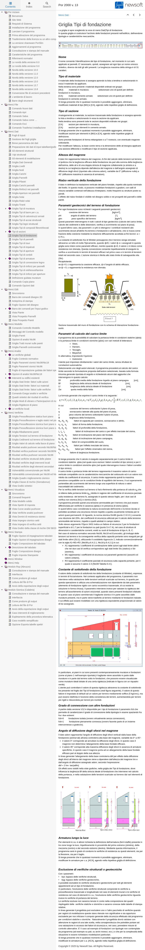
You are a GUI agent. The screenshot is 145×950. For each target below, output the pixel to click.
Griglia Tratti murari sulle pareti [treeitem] (25, 343)
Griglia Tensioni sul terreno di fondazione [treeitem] (30, 436)
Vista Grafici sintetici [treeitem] (20, 486)
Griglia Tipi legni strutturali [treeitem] (23, 224)
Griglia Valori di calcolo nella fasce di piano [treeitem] (31, 443)
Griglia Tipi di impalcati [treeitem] (21, 247)
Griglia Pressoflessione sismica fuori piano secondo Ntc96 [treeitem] (39, 428)
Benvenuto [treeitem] (15, 16)
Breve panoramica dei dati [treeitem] (23, 143)
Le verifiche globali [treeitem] (19, 355)
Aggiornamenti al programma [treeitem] (24, 47)
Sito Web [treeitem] (14, 20)
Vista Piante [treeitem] (16, 312)
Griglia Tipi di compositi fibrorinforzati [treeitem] (28, 228)
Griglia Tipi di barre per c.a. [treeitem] (23, 212)
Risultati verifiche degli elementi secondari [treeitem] (31, 467)
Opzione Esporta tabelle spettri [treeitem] (25, 624)
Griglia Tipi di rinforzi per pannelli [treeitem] (26, 266)
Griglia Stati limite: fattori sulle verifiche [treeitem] (29, 389)
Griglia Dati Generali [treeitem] (20, 162)
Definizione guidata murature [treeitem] (24, 278)
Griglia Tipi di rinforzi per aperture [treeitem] (26, 274)
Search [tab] (47, 5)
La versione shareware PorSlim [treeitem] (25, 43)
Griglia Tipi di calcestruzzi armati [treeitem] (26, 216)
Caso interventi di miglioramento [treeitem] (26, 613)
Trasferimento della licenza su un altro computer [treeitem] (34, 39)
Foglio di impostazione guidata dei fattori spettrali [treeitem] (34, 370)
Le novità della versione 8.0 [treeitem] (23, 62)
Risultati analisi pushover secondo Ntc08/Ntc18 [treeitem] (33, 447)
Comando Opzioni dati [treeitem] (21, 286)
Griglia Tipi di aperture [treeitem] (21, 251)
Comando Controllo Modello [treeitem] (24, 328)
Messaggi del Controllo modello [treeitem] (25, 332)
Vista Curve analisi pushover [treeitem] (24, 509)
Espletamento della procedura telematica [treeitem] (30, 617)
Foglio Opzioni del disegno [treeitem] (23, 305)
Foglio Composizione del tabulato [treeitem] (26, 544)
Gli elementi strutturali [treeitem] (21, 151)
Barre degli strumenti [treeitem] (20, 101)
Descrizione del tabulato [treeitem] (22, 547)
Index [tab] (29, 5)
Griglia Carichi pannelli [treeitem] (21, 185)
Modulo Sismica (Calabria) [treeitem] (19, 590)
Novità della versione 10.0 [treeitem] (23, 70)
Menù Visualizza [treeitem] (14, 490)
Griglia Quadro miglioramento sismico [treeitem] (28, 478)
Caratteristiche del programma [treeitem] (25, 54)
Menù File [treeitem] (11, 105)
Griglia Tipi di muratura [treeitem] (21, 209)
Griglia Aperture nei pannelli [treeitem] (24, 193)
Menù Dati (63, 15)
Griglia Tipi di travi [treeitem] (19, 243)
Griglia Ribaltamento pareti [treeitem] (23, 432)
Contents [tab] (10, 5)
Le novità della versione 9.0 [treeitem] (23, 66)
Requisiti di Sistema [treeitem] (20, 24)
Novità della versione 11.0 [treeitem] (23, 74)
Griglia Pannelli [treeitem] (17, 178)
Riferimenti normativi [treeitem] (20, 58)
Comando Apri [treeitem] (17, 112)
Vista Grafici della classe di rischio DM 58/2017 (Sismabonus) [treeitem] (40, 528)
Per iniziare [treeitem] (11, 12)
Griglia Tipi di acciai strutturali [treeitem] (24, 220)
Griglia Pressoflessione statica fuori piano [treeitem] (30, 416)
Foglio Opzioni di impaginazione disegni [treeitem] (30, 540)
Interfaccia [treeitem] (15, 574)
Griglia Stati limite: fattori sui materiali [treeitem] (28, 386)
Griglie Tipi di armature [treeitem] (21, 259)
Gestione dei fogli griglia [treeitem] (22, 139)
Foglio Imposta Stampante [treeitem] (23, 555)
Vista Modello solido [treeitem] (20, 501)
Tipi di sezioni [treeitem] (17, 232)
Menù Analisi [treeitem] (12, 351)
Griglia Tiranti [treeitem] (16, 205)
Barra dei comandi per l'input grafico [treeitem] (28, 309)
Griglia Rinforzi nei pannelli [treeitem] (23, 189)
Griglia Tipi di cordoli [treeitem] (20, 255)
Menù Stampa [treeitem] (13, 532)
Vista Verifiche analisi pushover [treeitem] (25, 513)
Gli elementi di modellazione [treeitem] (24, 158)
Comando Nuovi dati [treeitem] (20, 108)
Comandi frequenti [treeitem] (19, 497)
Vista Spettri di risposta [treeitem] (21, 505)
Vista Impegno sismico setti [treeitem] (23, 520)
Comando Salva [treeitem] (18, 116)
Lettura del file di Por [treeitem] (20, 582)
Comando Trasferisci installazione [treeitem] (27, 128)
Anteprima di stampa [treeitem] (20, 301)
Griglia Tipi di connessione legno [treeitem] (26, 262)
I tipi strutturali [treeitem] (17, 155)
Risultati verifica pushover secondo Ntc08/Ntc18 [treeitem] (34, 451)
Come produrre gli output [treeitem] (22, 578)
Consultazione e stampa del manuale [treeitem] (28, 51)
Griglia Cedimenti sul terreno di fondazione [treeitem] (31, 440)
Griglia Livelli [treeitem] (16, 166)
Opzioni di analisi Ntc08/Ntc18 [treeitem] (25, 374)
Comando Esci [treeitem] (17, 124)
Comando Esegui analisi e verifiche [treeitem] (27, 393)
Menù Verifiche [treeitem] (13, 413)
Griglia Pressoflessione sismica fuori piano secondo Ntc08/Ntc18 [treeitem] (42, 424)
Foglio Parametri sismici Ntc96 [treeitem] (25, 366)
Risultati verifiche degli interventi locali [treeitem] (29, 463)
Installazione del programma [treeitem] (24, 28)
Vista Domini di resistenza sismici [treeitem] (26, 517)
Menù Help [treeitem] (11, 563)
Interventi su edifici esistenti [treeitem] (24, 378)
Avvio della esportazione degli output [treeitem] (28, 586)
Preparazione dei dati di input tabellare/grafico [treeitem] (33, 147)
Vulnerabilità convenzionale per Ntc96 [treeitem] (29, 470)
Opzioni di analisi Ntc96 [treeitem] (21, 339)
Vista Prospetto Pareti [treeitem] (21, 320)
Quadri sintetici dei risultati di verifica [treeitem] (28, 397)
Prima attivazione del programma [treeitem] (26, 35)
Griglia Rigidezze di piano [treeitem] (23, 405)
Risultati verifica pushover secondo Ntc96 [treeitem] (30, 455)
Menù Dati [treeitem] (11, 131)
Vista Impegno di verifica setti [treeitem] (24, 524)
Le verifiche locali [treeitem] (18, 409)
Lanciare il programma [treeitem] (21, 31)
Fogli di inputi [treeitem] (16, 135)
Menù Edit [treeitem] (11, 289)
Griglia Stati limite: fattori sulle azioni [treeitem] (28, 382)
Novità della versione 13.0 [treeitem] (23, 81)
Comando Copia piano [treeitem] (21, 282)
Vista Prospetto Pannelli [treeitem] (22, 316)
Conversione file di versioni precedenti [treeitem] (29, 93)
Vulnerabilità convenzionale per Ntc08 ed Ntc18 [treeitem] (33, 474)
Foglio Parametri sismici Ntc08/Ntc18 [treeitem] (28, 363)
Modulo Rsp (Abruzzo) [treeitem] (17, 567)
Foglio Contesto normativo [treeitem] (23, 359)
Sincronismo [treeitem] (16, 293)
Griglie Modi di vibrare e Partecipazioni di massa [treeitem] (34, 401)
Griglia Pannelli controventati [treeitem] (24, 347)
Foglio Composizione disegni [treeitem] (24, 551)
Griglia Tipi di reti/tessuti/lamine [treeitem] (25, 270)
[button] (128, 15)
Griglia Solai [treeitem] (16, 197)
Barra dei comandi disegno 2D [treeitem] (25, 297)
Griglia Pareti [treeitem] (16, 336)
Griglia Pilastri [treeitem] (17, 182)
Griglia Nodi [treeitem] (16, 170)
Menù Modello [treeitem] (13, 324)
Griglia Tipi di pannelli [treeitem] (20, 239)
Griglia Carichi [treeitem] (17, 174)
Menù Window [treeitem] (13, 559)
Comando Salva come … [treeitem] (22, 120)
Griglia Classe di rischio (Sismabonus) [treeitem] (29, 482)
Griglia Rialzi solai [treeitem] (19, 201)
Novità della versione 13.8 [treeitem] (23, 89)
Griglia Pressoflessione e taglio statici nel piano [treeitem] (33, 420)
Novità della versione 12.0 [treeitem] (23, 78)
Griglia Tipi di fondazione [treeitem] (22, 235)
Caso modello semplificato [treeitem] (23, 621)
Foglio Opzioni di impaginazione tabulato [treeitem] (30, 536)
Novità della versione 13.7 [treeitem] (23, 85)
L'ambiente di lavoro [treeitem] (20, 97)
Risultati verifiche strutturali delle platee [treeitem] (29, 459)
